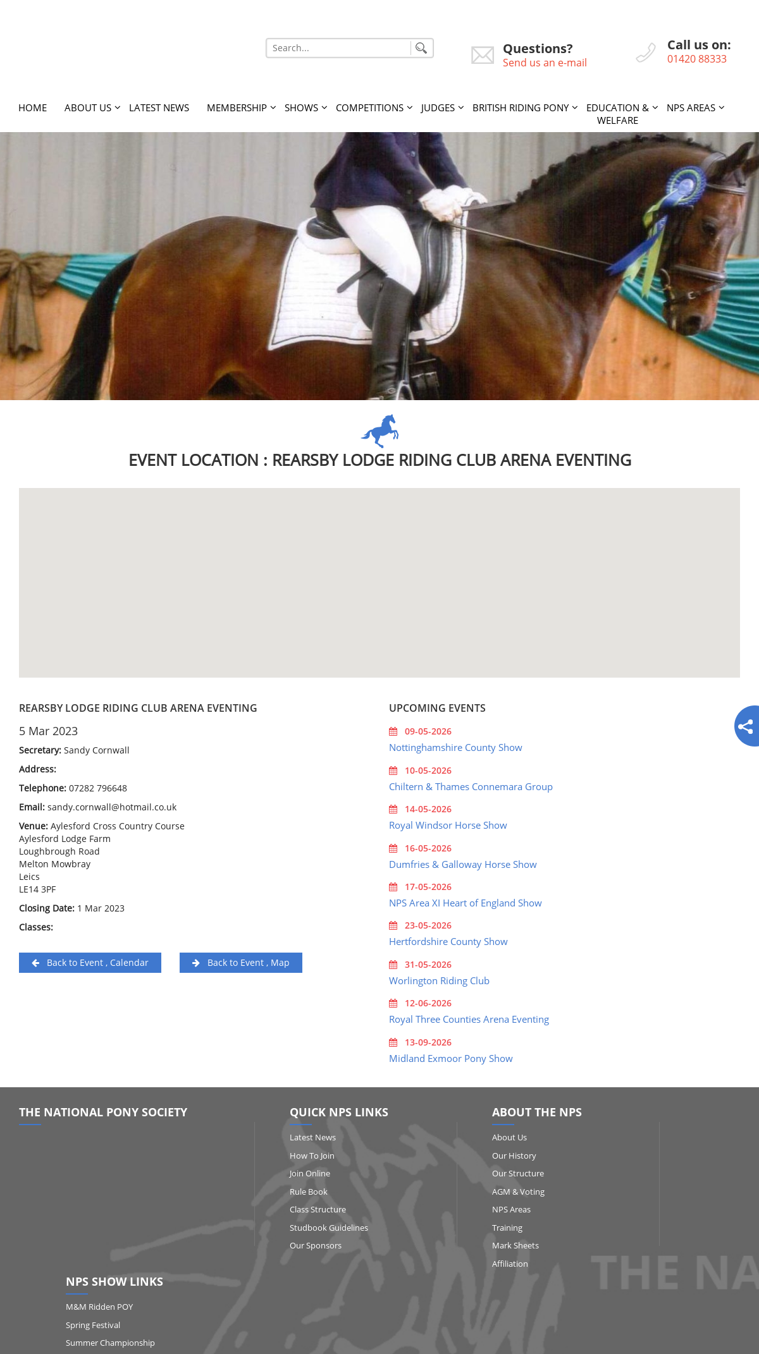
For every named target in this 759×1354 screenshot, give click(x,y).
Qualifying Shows (642, 1187)
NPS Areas (691, 103)
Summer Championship (655, 1169)
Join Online (274, 1169)
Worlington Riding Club (439, 976)
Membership (237, 103)
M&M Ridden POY (643, 1133)
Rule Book (273, 1187)
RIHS (619, 1205)
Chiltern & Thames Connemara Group (471, 782)
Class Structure (282, 1205)
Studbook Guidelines (293, 1223)
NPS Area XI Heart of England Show (465, 899)
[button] (379, 567)
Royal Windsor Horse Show (448, 821)
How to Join (276, 1151)
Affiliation (434, 1260)
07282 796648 (98, 784)
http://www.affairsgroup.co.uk (476, 1339)
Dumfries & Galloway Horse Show (463, 859)
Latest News (159, 103)
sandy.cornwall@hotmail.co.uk (111, 803)
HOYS (621, 1223)
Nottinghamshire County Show (455, 743)
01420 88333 (697, 59)
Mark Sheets (439, 1241)
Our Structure (441, 1169)
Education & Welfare (617, 110)
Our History (438, 1151)
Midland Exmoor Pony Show (451, 1053)
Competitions (370, 103)
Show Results (635, 1241)
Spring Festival (637, 1151)
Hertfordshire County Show (448, 937)
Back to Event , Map (241, 959)
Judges (438, 103)
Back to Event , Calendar (90, 959)
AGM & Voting (442, 1187)
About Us (88, 103)
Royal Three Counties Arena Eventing (469, 1015)
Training (431, 1223)
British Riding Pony (520, 103)
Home (32, 103)
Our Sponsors (280, 1241)
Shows (301, 103)
